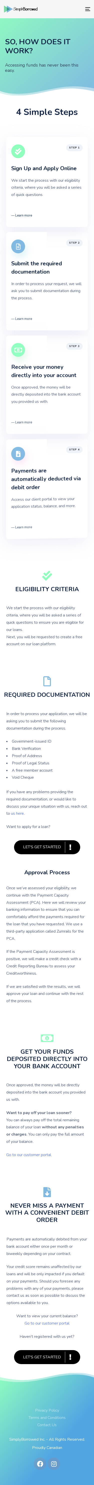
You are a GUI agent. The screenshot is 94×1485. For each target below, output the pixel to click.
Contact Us (47, 1425)
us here (17, 813)
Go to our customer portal (47, 1323)
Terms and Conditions (47, 1417)
